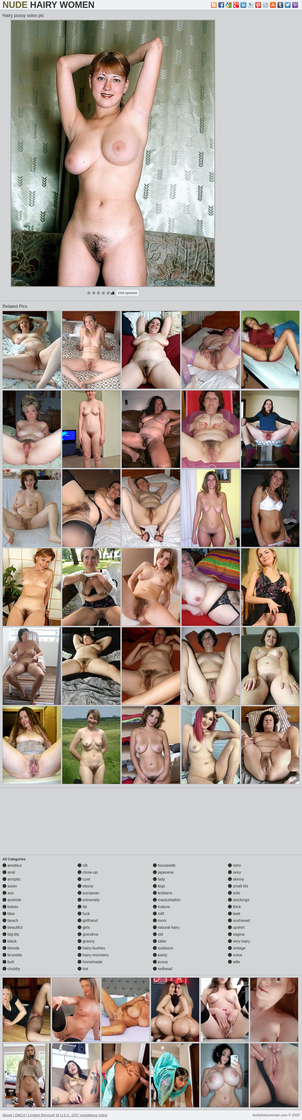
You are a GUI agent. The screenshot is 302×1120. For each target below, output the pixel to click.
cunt (84, 879)
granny (86, 941)
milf (158, 914)
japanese (163, 872)
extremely (89, 900)
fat (82, 907)
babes (10, 907)
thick (234, 907)
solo (234, 893)
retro (234, 865)
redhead (162, 969)
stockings (238, 900)
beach (10, 920)
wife (234, 962)
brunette (12, 955)
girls (84, 927)
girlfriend (88, 920)
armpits (11, 879)
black (9, 941)
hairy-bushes (91, 948)
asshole (11, 900)
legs (159, 886)
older (160, 941)
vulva (235, 955)
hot (83, 969)
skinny (236, 879)
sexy (234, 872)
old (158, 934)
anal (8, 872)
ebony (85, 886)
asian (9, 886)
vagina (236, 934)
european (88, 893)
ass (8, 893)
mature (161, 907)
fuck (84, 914)
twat (234, 914)
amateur (12, 865)
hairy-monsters (93, 955)
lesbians (162, 893)
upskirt (236, 927)
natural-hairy (166, 927)
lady (159, 879)
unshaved (239, 920)
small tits (238, 886)
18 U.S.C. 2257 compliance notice (81, 1115)
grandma (88, 934)
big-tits (10, 934)
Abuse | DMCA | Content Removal (28, 1115)
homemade (90, 962)
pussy (160, 962)
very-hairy (239, 941)
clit (82, 865)
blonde (10, 948)
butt (8, 962)
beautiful (12, 927)
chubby (11, 969)
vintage (237, 948)
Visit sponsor (127, 293)
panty (160, 955)
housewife (164, 865)
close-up (87, 872)
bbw (8, 914)
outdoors (163, 948)
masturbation (167, 900)
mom (160, 920)
